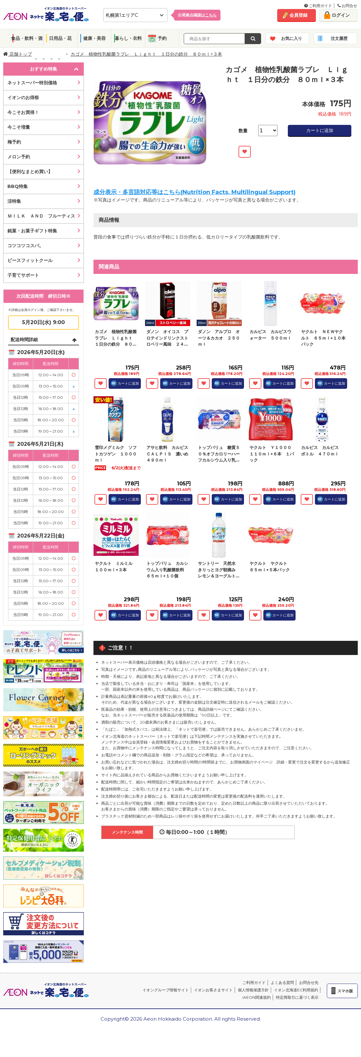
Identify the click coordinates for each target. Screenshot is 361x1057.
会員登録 (298, 15)
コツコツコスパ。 (25, 245)
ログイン (341, 15)
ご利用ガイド (318, 5)
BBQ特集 (17, 186)
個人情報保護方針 (253, 989)
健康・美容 (94, 38)
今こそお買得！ (23, 112)
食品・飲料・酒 (27, 38)
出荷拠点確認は (197, 15)
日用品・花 (60, 38)
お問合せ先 (308, 982)
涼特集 (14, 201)
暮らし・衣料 (128, 38)
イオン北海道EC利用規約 (296, 989)
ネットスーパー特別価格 (32, 83)
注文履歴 (339, 38)
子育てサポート (23, 275)
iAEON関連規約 (256, 997)
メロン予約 (18, 157)
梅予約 (14, 142)
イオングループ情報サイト (165, 989)
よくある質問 (282, 982)
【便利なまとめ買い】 (30, 171)
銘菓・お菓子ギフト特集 (32, 231)
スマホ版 (345, 990)
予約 (162, 38)
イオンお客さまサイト (213, 989)
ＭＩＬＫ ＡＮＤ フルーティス (41, 216)
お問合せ (347, 5)
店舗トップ (17, 54)
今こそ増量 (18, 127)
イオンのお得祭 (23, 97)
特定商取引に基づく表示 (297, 997)
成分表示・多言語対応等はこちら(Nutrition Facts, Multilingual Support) (194, 192)
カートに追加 (319, 130)
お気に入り (291, 38)
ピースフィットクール (30, 260)
